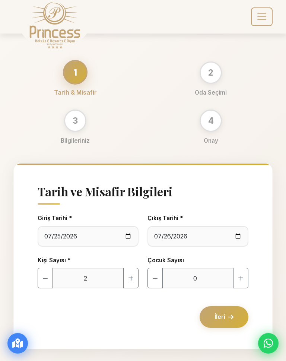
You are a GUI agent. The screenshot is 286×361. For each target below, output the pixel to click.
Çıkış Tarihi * (165, 218)
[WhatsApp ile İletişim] (268, 343)
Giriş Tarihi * (55, 218)
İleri (223, 316)
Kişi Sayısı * (54, 260)
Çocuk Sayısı (165, 260)
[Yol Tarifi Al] (17, 343)
